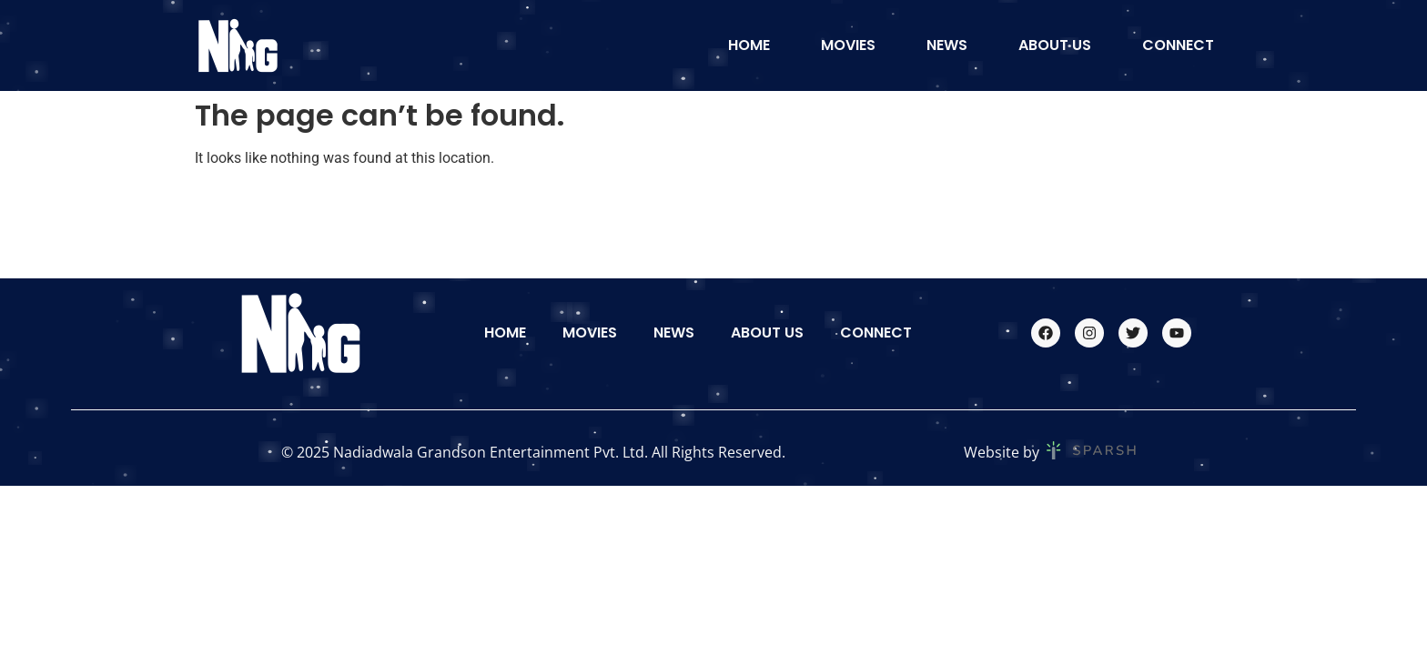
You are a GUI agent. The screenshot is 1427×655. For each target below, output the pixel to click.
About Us (1054, 45)
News (946, 45)
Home (749, 45)
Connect (1178, 45)
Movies (848, 45)
